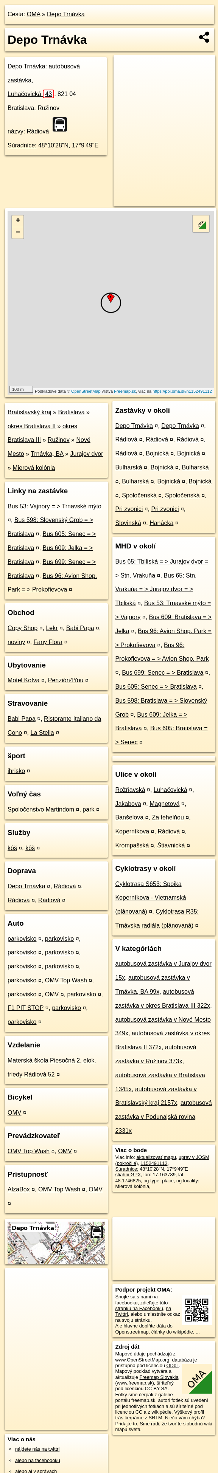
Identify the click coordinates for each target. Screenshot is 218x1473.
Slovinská (128, 523)
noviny (16, 642)
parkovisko (22, 939)
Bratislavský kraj (29, 412)
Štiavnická (171, 845)
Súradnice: (22, 145)
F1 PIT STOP (26, 1008)
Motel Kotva (23, 680)
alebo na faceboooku (37, 1460)
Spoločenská (139, 495)
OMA (33, 14)
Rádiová (65, 886)
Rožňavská (130, 790)
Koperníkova (132, 831)
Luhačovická (31, 94)
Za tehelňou (168, 817)
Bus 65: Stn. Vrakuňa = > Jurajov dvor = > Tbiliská (155, 589)
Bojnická (157, 453)
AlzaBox (19, 1189)
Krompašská (132, 845)
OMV (52, 994)
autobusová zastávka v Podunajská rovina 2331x (163, 1117)
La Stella (42, 733)
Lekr (52, 628)
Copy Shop (22, 628)
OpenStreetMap (86, 391)
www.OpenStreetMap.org (142, 1360)
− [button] (18, 233)
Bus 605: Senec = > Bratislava (155, 686)
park (88, 809)
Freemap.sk (125, 391)
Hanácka (161, 523)
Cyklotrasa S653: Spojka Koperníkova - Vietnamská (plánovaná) (150, 898)
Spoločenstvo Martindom (41, 809)
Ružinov (59, 440)
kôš (12, 848)
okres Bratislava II (32, 426)
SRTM (155, 1417)
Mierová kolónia (33, 468)
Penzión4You (66, 680)
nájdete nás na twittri (37, 1449)
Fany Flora (48, 642)
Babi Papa (80, 628)
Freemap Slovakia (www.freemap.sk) (146, 1380)
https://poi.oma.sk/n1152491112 (182, 391)
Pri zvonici (129, 509)
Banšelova (129, 817)
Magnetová (164, 804)
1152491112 (153, 1163)
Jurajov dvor (86, 454)
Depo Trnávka (66, 14)
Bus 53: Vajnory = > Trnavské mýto (54, 506)
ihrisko (16, 771)
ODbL (173, 1365)
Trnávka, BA (47, 454)
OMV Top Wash (66, 980)
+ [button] (18, 221)
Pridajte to (126, 1424)
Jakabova (128, 804)
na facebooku (136, 1299)
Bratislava (71, 412)
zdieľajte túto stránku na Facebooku (141, 1305)
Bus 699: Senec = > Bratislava (162, 672)
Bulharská (128, 467)
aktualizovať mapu (156, 1157)
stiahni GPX (128, 1174)
